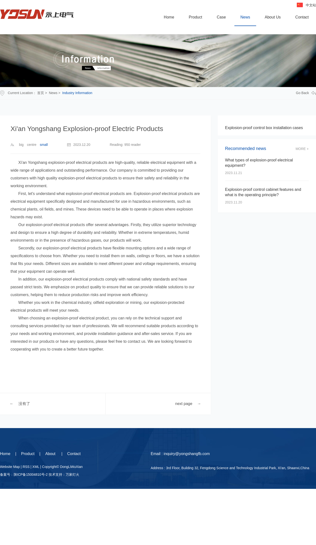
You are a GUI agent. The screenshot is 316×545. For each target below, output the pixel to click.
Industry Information (77, 93)
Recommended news (245, 148)
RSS (26, 467)
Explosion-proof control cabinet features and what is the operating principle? (263, 192)
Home (169, 17)
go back (306, 93)
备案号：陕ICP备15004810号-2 (24, 474)
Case (221, 17)
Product (195, 17)
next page (183, 403)
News (245, 17)
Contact (302, 17)
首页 (40, 93)
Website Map (10, 467)
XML (35, 467)
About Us (273, 17)
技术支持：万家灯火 (64, 474)
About (50, 454)
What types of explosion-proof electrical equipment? (259, 162)
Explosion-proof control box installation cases (264, 128)
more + (302, 149)
